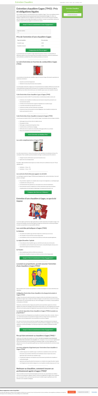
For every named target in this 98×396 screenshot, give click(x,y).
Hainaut (71, 2)
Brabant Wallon (62, 2)
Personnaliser (94, 392)
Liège (73, 2)
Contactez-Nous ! (72, 14)
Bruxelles (67, 2)
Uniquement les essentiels (83, 392)
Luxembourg (77, 2)
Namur (81, 2)
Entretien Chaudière (24, 2)
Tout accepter (71, 392)
